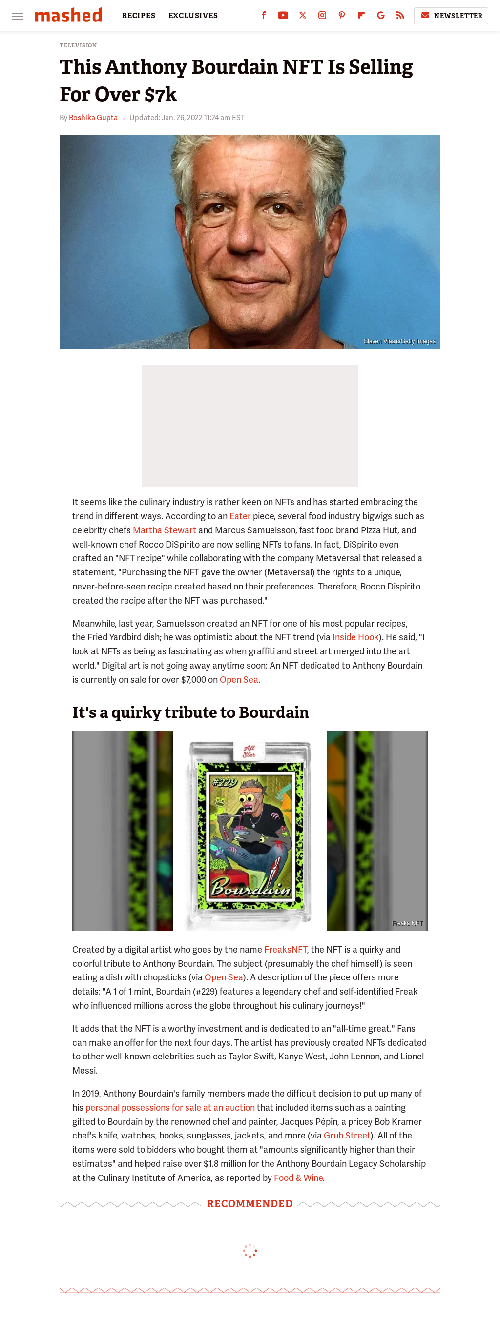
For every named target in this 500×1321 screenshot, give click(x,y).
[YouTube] (283, 17)
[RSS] (400, 17)
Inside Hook (356, 637)
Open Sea (239, 679)
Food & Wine (298, 1177)
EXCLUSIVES (193, 15)
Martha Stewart (164, 530)
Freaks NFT (407, 923)
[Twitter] (303, 17)
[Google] (381, 17)
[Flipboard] (361, 17)
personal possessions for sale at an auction (170, 1107)
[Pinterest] (342, 17)
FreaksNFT (285, 949)
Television (78, 45)
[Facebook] (264, 17)
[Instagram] (322, 17)
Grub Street (347, 1135)
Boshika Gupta (93, 117)
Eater (240, 516)
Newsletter (451, 15)
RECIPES (139, 15)
